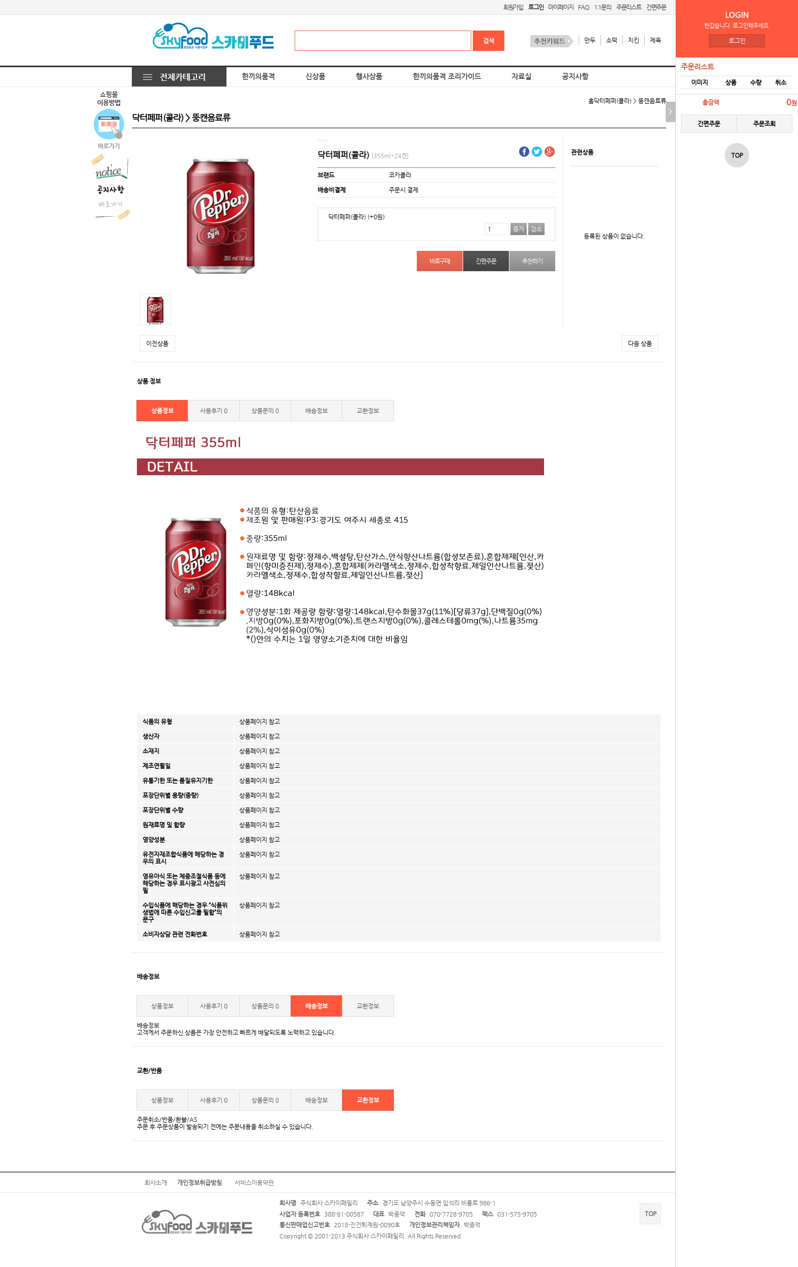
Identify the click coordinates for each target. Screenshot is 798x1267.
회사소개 (156, 1182)
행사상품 (369, 76)
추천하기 (532, 261)
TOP (651, 1213)
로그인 (737, 40)
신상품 (315, 76)
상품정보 (162, 410)
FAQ (583, 7)
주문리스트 (628, 7)
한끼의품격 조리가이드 (447, 76)
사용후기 (213, 410)
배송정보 (316, 410)
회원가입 (513, 7)
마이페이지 (560, 7)
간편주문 (656, 7)
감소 (536, 229)
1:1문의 (602, 7)
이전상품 (157, 343)
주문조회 (764, 123)
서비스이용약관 (254, 1182)
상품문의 (265, 410)
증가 (518, 229)
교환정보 (368, 410)
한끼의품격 (258, 76)
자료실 (521, 76)
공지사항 (575, 76)
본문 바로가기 (0, 0)
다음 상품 (640, 343)
